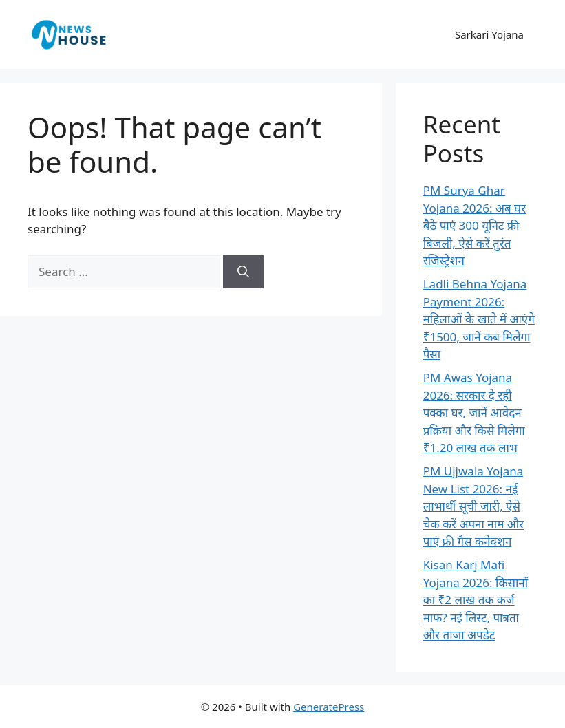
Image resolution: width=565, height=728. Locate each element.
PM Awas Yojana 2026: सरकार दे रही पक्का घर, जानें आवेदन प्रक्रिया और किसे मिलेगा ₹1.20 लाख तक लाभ (474, 413)
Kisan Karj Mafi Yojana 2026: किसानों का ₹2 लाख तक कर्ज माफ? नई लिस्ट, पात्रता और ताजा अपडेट (476, 600)
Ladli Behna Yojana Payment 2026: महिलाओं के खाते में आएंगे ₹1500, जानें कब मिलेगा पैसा (479, 319)
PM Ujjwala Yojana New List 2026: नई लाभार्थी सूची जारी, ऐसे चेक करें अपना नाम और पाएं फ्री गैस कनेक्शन (473, 506)
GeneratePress (328, 707)
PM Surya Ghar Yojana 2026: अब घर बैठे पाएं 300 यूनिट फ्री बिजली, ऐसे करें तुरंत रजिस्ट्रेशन (474, 225)
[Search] (243, 271)
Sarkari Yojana (489, 34)
